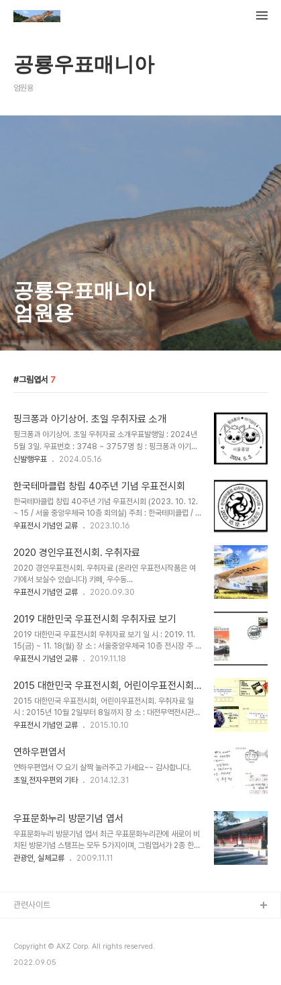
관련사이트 (31, 905)
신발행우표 (30, 459)
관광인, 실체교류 (38, 858)
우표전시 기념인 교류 (45, 525)
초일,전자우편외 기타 (45, 780)
